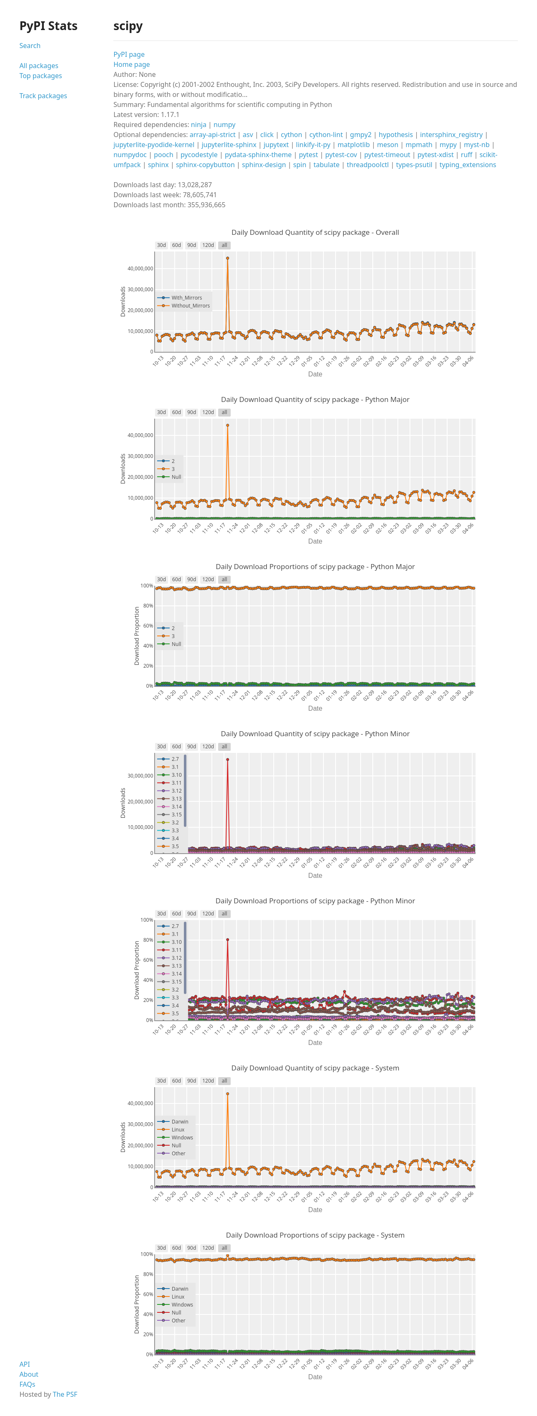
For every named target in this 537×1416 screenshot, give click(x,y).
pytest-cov (341, 154)
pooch (163, 154)
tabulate (326, 164)
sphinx (158, 164)
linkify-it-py (313, 144)
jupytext (276, 144)
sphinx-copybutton (205, 164)
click (267, 134)
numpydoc (130, 154)
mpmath (419, 144)
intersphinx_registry (451, 134)
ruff (467, 154)
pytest (308, 154)
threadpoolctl (368, 164)
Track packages (43, 95)
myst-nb (476, 144)
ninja (198, 124)
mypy (448, 144)
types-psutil (414, 164)
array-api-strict (213, 134)
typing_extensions (468, 164)
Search (30, 45)
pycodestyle (199, 154)
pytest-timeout (387, 154)
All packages (38, 65)
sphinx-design (264, 164)
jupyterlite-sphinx (228, 144)
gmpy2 (361, 134)
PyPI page (129, 54)
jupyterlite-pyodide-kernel (153, 144)
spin (300, 164)
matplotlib (354, 144)
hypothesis (396, 134)
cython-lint (326, 134)
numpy (224, 124)
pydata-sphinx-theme (258, 154)
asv (248, 134)
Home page (131, 64)
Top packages (40, 75)
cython (291, 134)
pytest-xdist (435, 154)
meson (387, 144)
